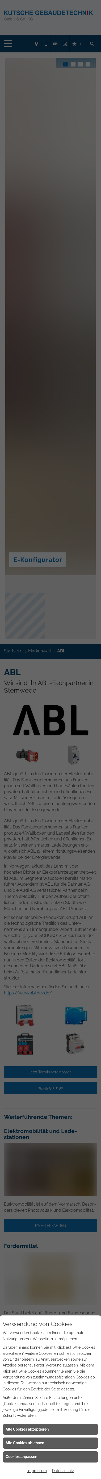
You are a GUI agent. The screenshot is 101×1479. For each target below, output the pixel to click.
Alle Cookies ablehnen (25, 1443)
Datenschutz (63, 1471)
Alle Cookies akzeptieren (27, 1429)
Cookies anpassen (21, 1457)
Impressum (37, 1471)
